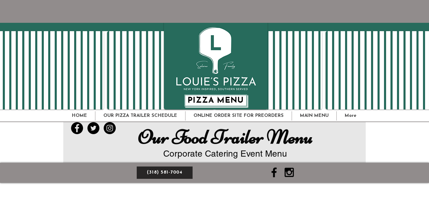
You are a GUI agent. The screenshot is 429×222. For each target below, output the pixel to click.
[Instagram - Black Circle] (110, 128)
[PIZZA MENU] (215, 100)
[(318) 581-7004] (165, 172)
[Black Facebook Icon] (274, 172)
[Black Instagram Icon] (289, 172)
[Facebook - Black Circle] (77, 128)
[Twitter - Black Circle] (93, 128)
